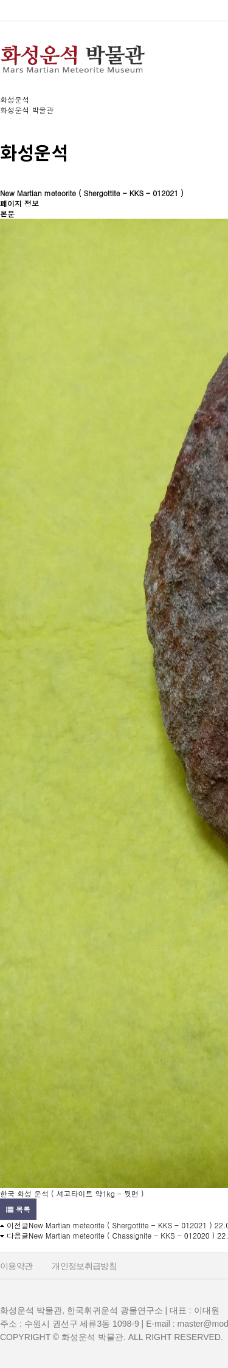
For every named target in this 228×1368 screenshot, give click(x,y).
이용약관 (16, 1266)
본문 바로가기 (0, 0)
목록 (18, 1209)
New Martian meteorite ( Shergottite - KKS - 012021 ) (120, 1225)
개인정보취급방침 (84, 1266)
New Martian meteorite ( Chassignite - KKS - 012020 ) (122, 1235)
